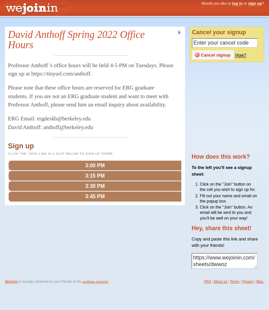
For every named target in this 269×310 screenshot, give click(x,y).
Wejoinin (11, 281)
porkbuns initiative (95, 281)
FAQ (207, 281)
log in (237, 3)
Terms (234, 281)
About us (220, 281)
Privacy (247, 281)
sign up (255, 3)
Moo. (260, 281)
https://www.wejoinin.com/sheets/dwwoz (224, 261)
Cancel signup (212, 55)
